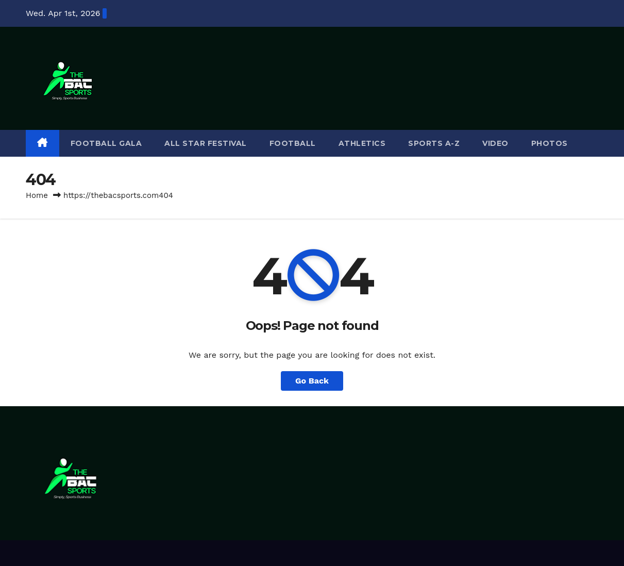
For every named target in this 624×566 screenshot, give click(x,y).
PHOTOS (549, 143)
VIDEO (495, 143)
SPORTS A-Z (434, 143)
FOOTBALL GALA (106, 143)
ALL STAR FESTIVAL (205, 143)
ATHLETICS (362, 143)
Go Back (312, 381)
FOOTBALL (292, 143)
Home (37, 195)
